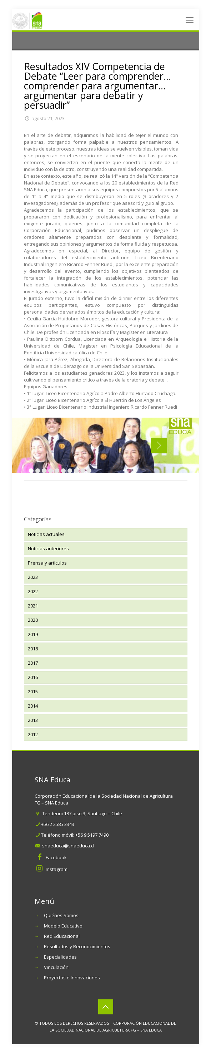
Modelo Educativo (63, 925)
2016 (33, 677)
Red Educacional (62, 936)
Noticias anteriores (48, 548)
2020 (33, 620)
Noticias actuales (46, 534)
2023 (33, 577)
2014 (33, 706)
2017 (33, 663)
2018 (33, 648)
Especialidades (60, 957)
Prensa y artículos (47, 563)
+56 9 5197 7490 (92, 835)
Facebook (56, 857)
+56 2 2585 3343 (57, 824)
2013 (33, 720)
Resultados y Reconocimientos (77, 946)
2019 (33, 634)
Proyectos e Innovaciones (72, 977)
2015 (33, 691)
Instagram (56, 869)
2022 (33, 591)
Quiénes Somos (61, 915)
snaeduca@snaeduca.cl (68, 845)
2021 (33, 605)
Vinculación (56, 967)
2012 (33, 734)
